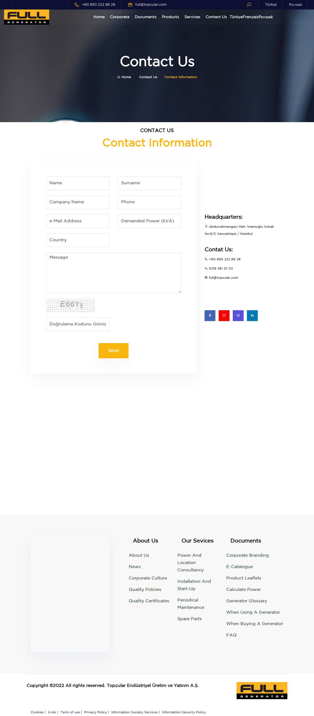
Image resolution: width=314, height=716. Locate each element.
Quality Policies (145, 590)
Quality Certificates (149, 601)
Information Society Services (134, 712)
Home (99, 17)
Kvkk (52, 712)
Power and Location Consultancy (190, 562)
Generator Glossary (246, 601)
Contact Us (216, 17)
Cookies (37, 712)
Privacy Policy (95, 712)
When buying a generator (254, 624)
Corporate (119, 17)
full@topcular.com (151, 4)
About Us (139, 555)
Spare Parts (189, 619)
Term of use (70, 712)
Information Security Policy (184, 712)
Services (192, 17)
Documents (145, 17)
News (135, 567)
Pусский (295, 4)
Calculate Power (243, 590)
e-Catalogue (239, 567)
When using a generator (253, 612)
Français (251, 17)
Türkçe (271, 4)
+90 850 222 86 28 (98, 4)
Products (170, 17)
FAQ (231, 635)
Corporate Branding (247, 555)
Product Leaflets (243, 578)
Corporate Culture (148, 578)
